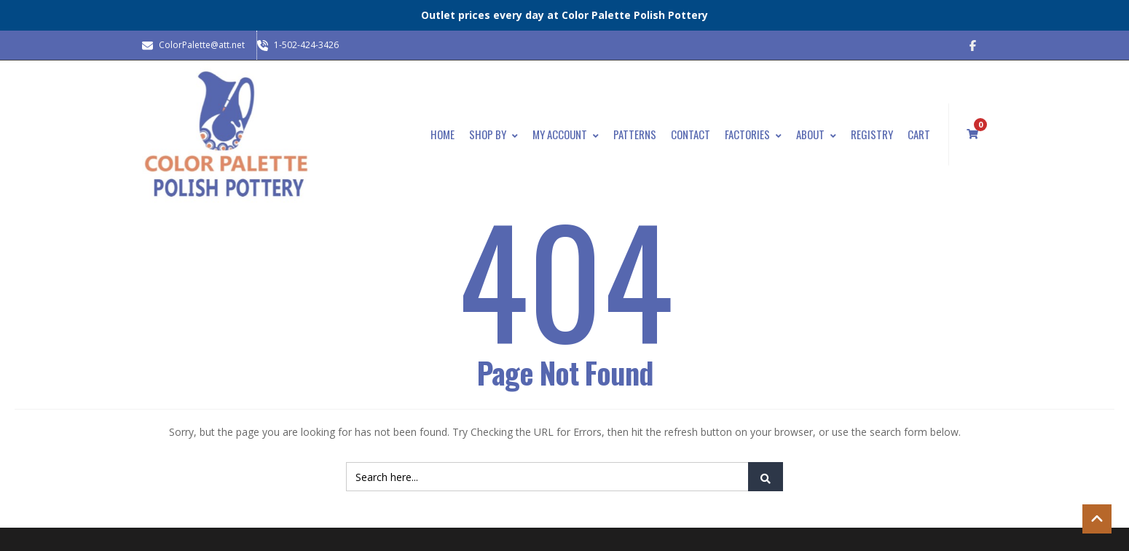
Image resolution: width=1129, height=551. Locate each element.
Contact (690, 134)
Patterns (634, 134)
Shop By (493, 134)
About (816, 134)
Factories (753, 134)
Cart (919, 134)
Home (442, 134)
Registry (872, 134)
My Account (565, 134)
